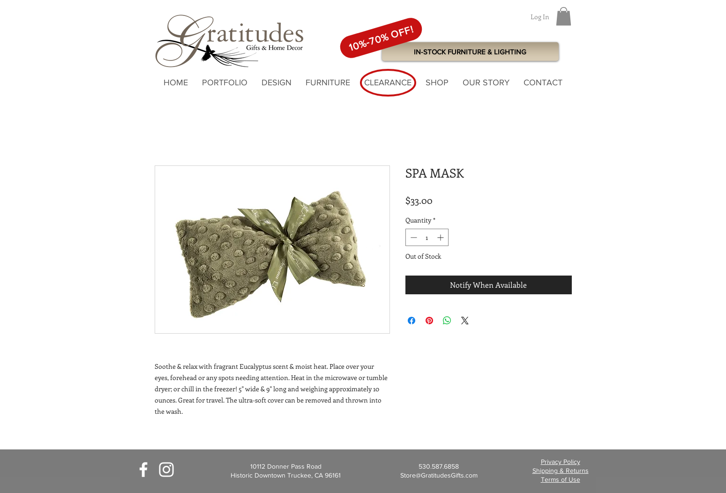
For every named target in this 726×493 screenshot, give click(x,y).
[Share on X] (465, 320)
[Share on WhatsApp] (447, 320)
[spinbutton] (427, 237)
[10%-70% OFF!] (380, 37)
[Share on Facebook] (411, 320)
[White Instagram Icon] (166, 469)
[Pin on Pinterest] (429, 320)
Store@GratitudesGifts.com (439, 475)
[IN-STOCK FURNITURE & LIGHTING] (470, 51)
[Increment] (441, 237)
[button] (563, 16)
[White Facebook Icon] (143, 469)
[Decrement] (413, 237)
